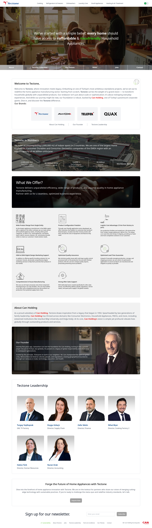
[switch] (146, 3)
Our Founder (78, 124)
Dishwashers (70, 3)
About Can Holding (56, 124)
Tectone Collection (40, 67)
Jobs (117, 67)
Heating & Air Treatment (114, 3)
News (94, 67)
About (11, 67)
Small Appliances (97, 3)
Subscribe (121, 514)
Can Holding (97, 97)
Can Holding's (90, 319)
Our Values (70, 67)
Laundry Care (83, 3)
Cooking (40, 3)
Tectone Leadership (99, 124)
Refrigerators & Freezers (54, 3)
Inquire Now (76, 500)
